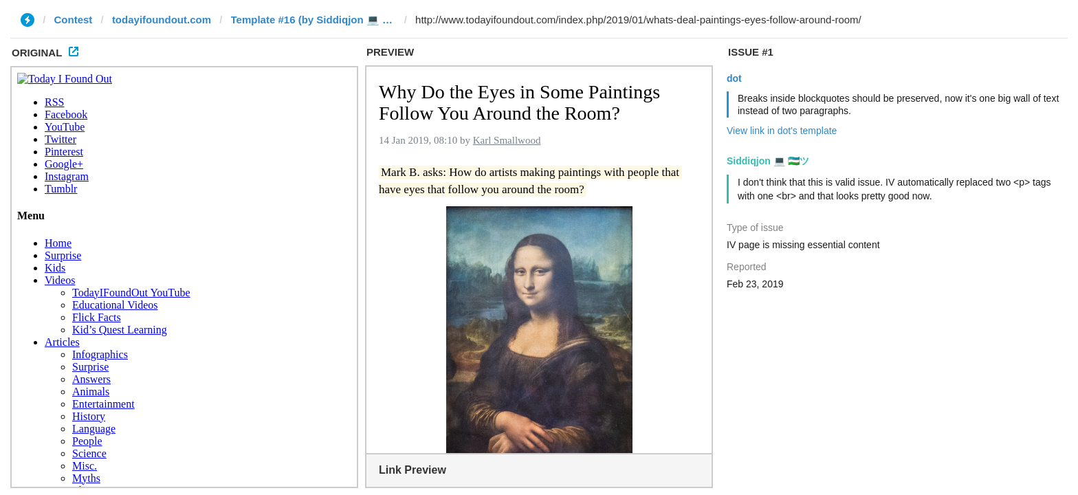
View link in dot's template (782, 130)
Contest (73, 19)
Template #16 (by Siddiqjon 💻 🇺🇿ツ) (313, 19)
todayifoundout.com (161, 19)
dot (734, 78)
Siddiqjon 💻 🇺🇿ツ (768, 160)
